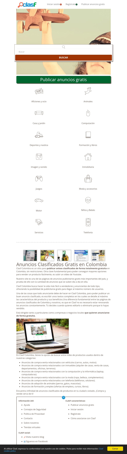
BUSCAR (63, 57)
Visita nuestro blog (34, 436)
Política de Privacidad (34, 413)
